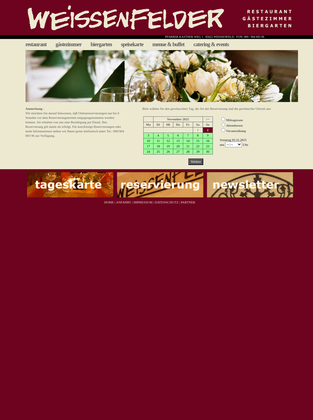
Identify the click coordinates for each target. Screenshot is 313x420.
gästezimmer (68, 44)
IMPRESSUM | (143, 202)
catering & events (211, 44)
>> (208, 119)
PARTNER (188, 202)
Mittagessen (234, 120)
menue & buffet (168, 44)
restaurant (36, 44)
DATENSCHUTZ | (167, 202)
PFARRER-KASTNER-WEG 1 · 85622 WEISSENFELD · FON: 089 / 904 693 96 (214, 36)
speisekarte (132, 44)
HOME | (109, 202)
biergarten (101, 44)
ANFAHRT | (124, 202)
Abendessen (234, 125)
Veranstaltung (236, 131)
